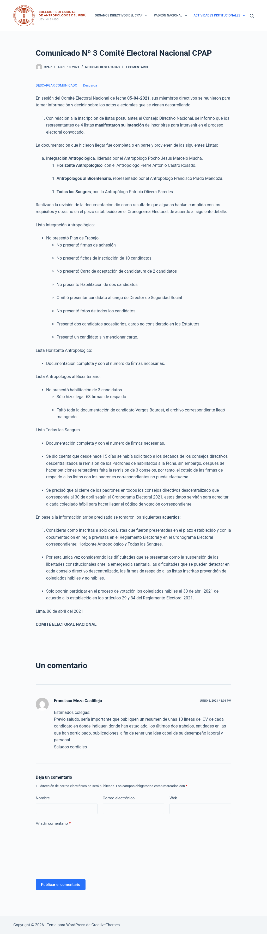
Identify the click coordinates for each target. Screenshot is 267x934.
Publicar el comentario (60, 884)
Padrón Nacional (171, 16)
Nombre (43, 798)
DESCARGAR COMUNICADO (56, 85)
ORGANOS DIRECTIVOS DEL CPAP (122, 16)
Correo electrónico (119, 798)
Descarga (90, 85)
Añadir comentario (53, 823)
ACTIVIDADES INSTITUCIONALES (220, 16)
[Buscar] (252, 16)
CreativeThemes (106, 924)
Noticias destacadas (102, 67)
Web (173, 798)
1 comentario (137, 67)
